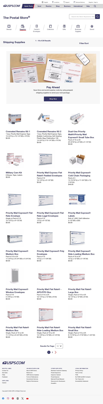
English (44, 2)
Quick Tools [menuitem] (28, 6)
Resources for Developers (58, 381)
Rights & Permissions (32, 381)
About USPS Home (31, 370)
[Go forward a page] (55, 352)
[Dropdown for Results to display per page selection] (59, 346)
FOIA (76, 374)
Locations (56, 2)
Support (67, 2)
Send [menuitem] (39, 6)
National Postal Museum (57, 379)
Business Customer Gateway (59, 370)
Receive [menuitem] (48, 6)
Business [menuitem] (67, 6)
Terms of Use (78, 372)
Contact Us (5, 370)
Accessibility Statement (81, 381)
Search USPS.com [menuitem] (95, 6)
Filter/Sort (84, 43)
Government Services (32, 379)
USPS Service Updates (32, 374)
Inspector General (56, 374)
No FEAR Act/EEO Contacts (82, 377)
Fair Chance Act (79, 379)
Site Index (4, 372)
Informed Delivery (80, 2)
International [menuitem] (78, 6)
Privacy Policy (79, 370)
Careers (4, 382)
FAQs (3, 374)
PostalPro (53, 383)
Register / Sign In (93, 2)
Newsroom (29, 372)
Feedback (4, 377)
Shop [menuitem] (58, 6)
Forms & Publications (32, 377)
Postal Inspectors (56, 372)
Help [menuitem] (88, 6)
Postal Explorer (55, 377)
